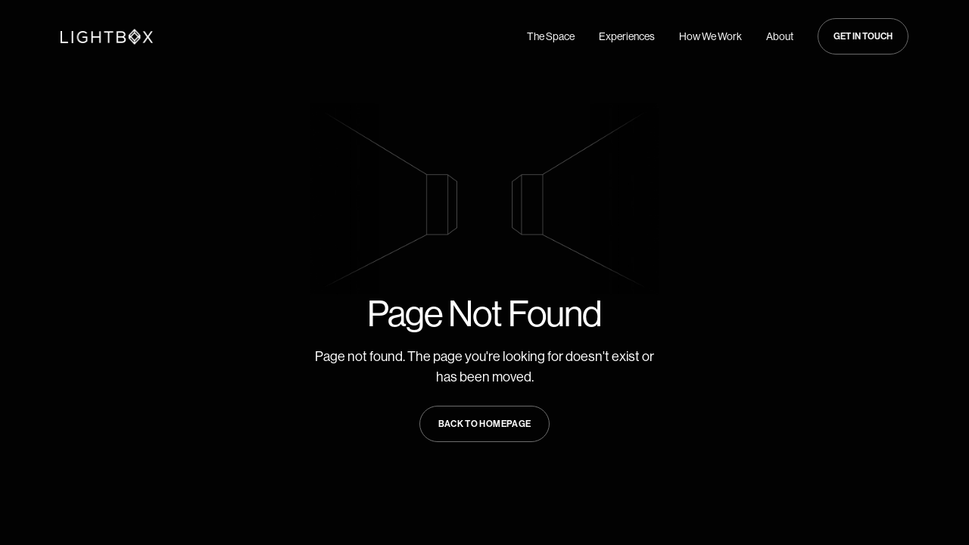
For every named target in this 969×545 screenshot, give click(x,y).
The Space (551, 36)
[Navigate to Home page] (107, 36)
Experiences (627, 36)
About (779, 36)
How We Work (710, 36)
